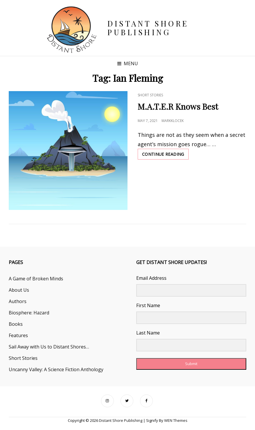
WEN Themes (175, 420)
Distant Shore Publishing (148, 27)
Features (18, 335)
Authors (17, 301)
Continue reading (165, 155)
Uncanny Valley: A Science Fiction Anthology (56, 369)
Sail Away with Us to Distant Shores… (49, 347)
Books (16, 324)
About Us (19, 290)
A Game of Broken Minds (36, 278)
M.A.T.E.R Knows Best (178, 106)
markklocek (173, 120)
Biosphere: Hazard (29, 312)
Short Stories (150, 95)
